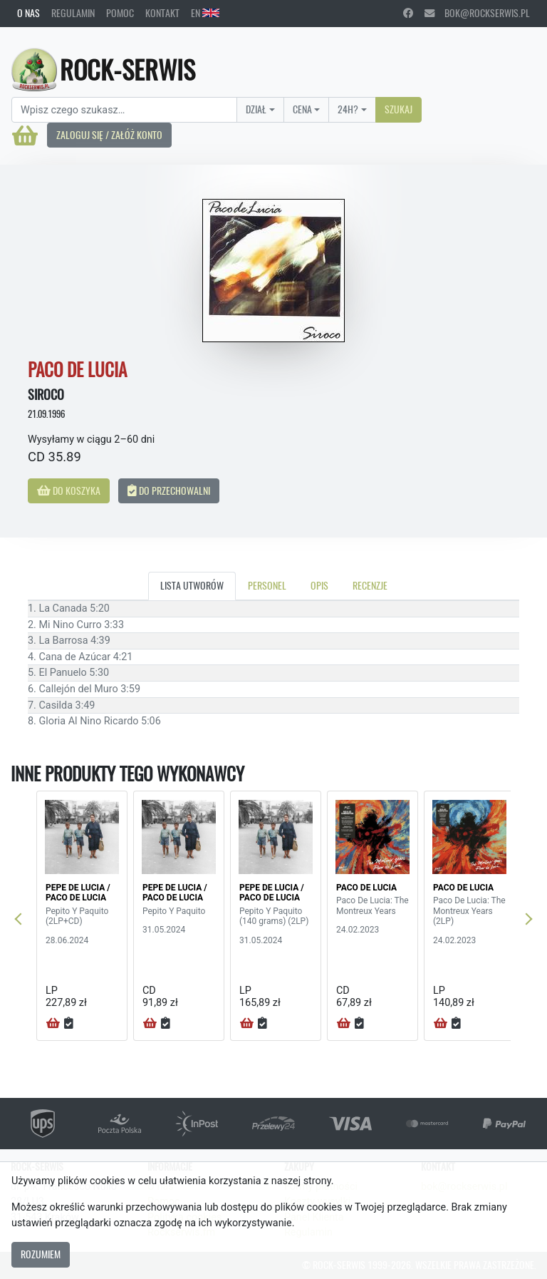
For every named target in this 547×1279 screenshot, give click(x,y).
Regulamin (73, 13)
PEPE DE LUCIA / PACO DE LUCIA (78, 893)
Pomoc (120, 13)
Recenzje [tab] (370, 585)
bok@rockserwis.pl (477, 13)
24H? (348, 109)
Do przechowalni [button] (168, 490)
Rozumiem (41, 1254)
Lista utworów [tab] (192, 585)
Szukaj (398, 109)
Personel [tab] (267, 585)
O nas (28, 13)
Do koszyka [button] (68, 490)
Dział (256, 109)
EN (205, 13)
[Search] (124, 110)
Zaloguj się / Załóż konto (109, 135)
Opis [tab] (319, 585)
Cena (302, 109)
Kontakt (162, 13)
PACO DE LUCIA (366, 888)
